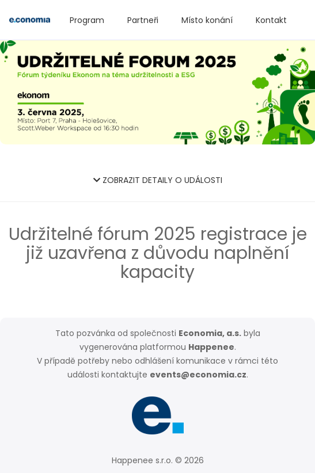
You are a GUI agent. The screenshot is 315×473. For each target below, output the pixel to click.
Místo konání (207, 20)
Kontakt (271, 20)
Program (87, 20)
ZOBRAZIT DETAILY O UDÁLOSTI (157, 180)
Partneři (142, 20)
